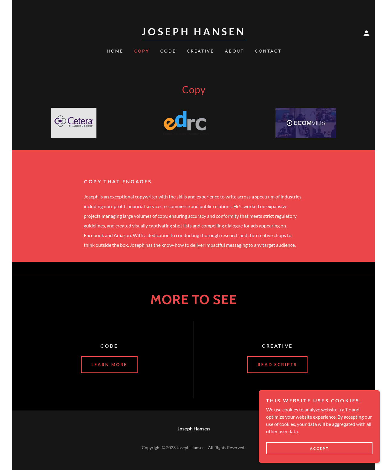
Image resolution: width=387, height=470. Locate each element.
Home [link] (115, 50)
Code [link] (168, 50)
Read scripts (277, 364)
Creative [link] (200, 50)
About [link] (234, 50)
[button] (366, 33)
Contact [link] (268, 50)
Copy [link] (141, 50)
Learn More (109, 364)
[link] (193, 33)
